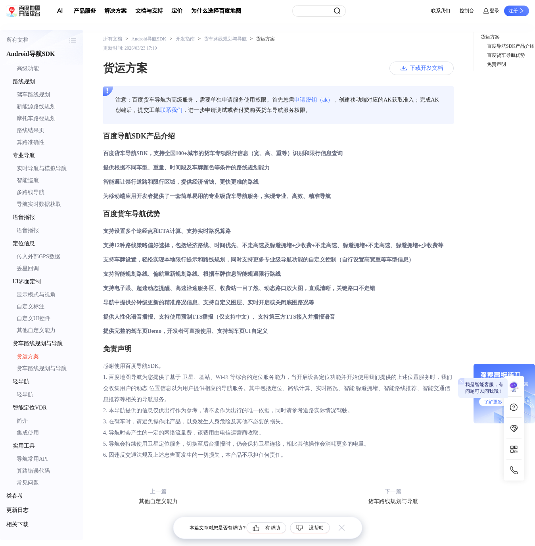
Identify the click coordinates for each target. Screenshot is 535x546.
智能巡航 (28, 180)
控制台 (467, 10)
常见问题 (28, 483)
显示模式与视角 (36, 295)
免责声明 (496, 64)
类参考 (14, 496)
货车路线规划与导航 (42, 368)
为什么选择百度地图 (216, 11)
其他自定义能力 (36, 330)
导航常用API (32, 459)
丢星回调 (28, 268)
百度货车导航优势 (506, 55)
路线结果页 (30, 130)
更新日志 (17, 510)
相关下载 (17, 524)
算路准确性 (30, 142)
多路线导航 (30, 192)
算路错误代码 (33, 471)
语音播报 (28, 230)
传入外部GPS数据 (38, 257)
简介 (22, 421)
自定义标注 (30, 307)
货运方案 (28, 357)
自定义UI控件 (33, 318)
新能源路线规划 (36, 107)
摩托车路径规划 (36, 118)
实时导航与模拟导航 (42, 168)
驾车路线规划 (33, 95)
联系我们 (440, 10)
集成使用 (28, 433)
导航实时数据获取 (39, 204)
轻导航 (25, 395)
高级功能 (28, 68)
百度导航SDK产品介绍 (511, 46)
